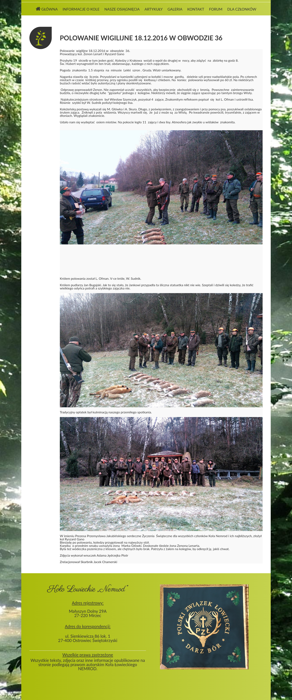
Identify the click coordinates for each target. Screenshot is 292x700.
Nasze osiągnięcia (122, 9)
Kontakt (195, 9)
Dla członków (241, 9)
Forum (215, 9)
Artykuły (154, 9)
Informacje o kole (81, 9)
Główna (47, 8)
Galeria (174, 9)
